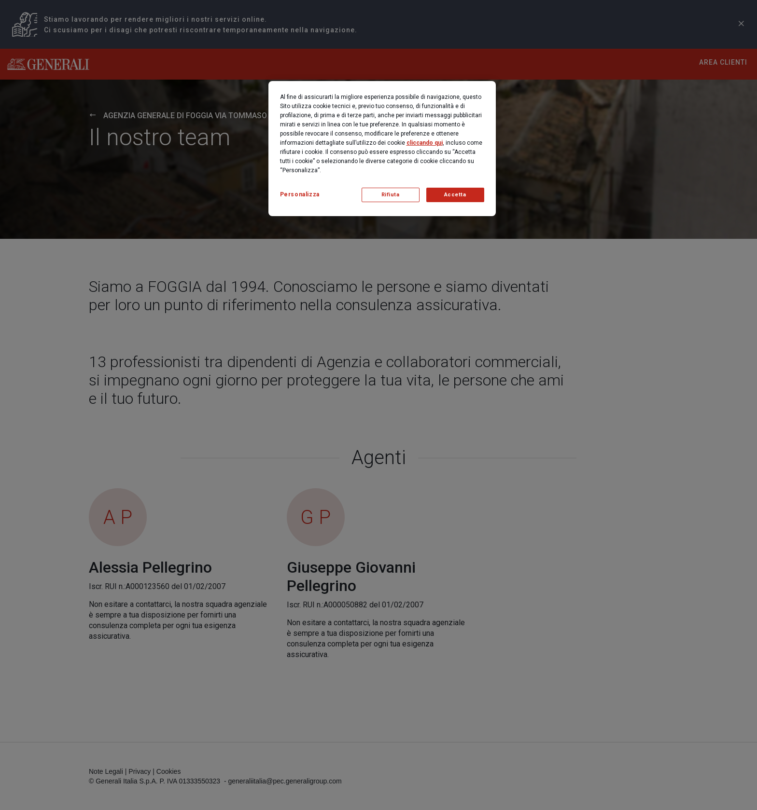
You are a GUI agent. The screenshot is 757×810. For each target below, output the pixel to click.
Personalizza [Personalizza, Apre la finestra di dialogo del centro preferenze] (300, 194)
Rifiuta (390, 195)
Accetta (455, 195)
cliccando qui (425, 142)
